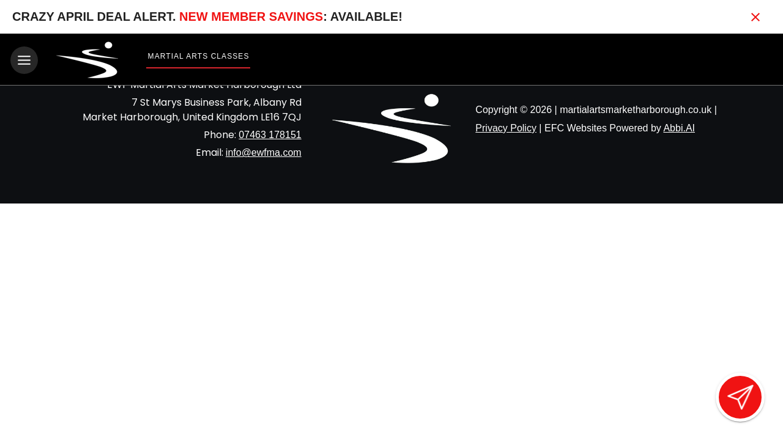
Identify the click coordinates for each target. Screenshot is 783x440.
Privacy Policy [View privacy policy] (505, 127)
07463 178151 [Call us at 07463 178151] (270, 134)
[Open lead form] (740, 397)
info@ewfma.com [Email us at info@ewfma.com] (264, 152)
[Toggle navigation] (24, 60)
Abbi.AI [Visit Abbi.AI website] (679, 127)
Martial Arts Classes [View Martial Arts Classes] (199, 56)
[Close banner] (755, 17)
